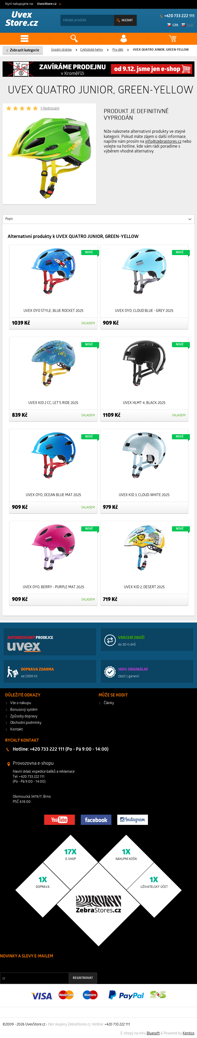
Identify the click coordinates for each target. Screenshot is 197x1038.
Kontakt (16, 729)
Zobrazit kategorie (24, 50)
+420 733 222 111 (179, 16)
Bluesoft (153, 1033)
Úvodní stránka (61, 49)
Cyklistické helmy (91, 49)
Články (109, 703)
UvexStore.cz (46, 4)
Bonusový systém (24, 710)
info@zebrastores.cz (163, 142)
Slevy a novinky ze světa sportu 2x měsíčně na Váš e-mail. (43, 966)
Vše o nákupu (20, 703)
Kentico (188, 1033)
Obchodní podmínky (25, 723)
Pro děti (117, 49)
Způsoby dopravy (23, 716)
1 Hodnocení (49, 109)
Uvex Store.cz (21, 19)
